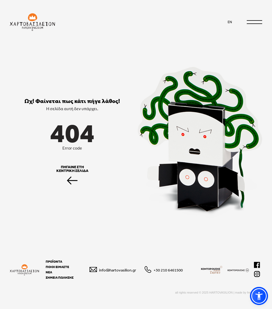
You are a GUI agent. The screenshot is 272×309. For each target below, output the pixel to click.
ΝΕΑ (49, 272)
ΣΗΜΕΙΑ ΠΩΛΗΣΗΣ (60, 277)
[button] (259, 296)
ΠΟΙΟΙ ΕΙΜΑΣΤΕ (57, 267)
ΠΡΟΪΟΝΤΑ (54, 261)
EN (230, 22)
